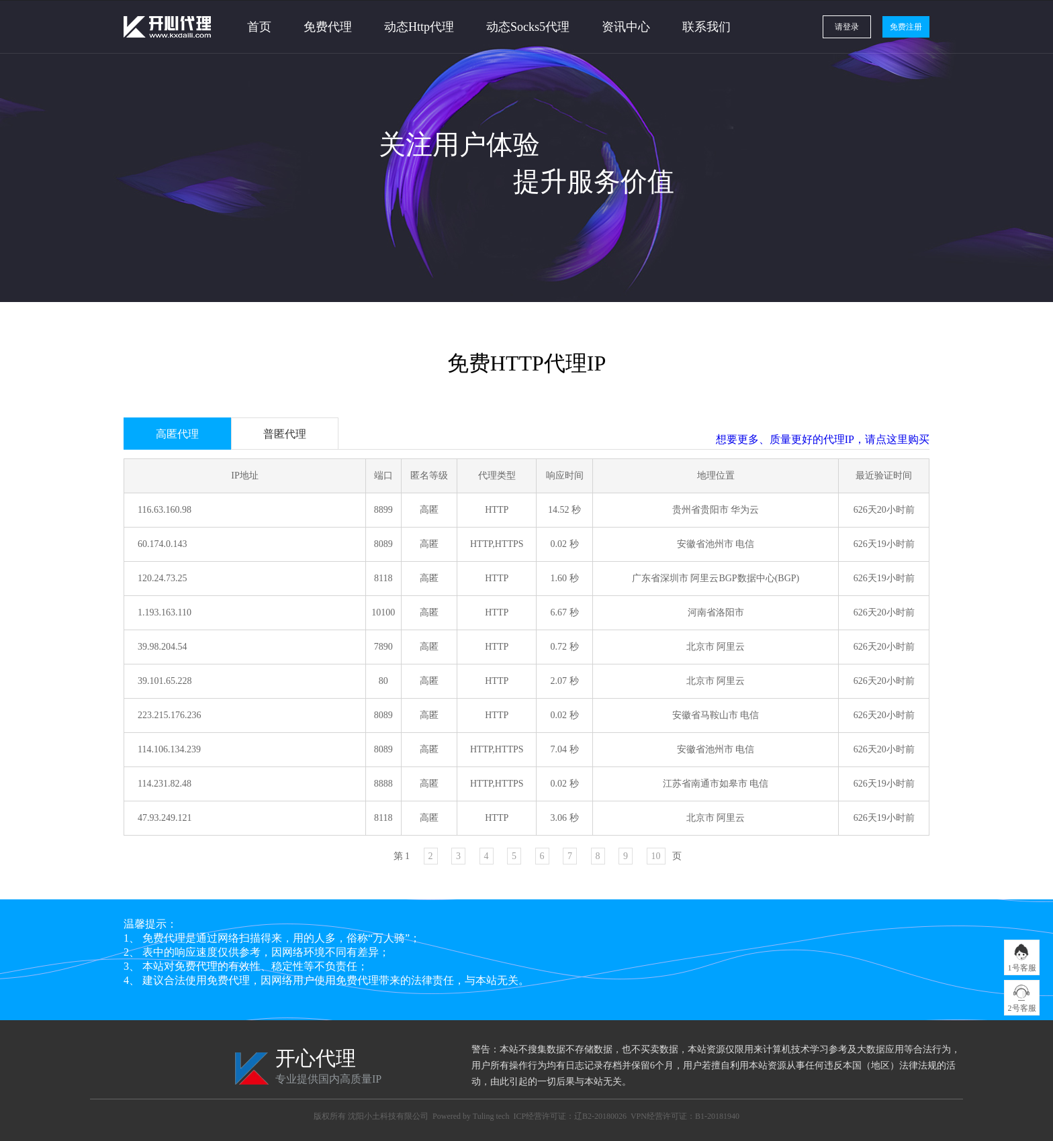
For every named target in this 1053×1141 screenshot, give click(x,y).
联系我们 (706, 27)
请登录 (847, 27)
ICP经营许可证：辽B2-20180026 (570, 1116)
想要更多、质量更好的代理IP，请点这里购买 (822, 439)
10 (656, 856)
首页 (259, 27)
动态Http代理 (419, 27)
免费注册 (906, 27)
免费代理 (328, 27)
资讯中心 (626, 27)
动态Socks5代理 (527, 27)
